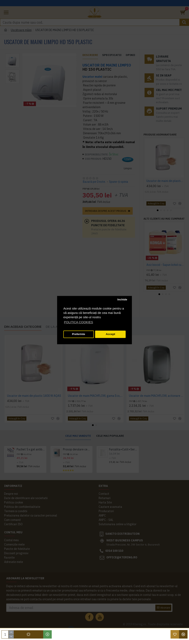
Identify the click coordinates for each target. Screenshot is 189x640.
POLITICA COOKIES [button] (78, 322)
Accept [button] (110, 334)
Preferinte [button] (78, 334)
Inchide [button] (122, 299)
